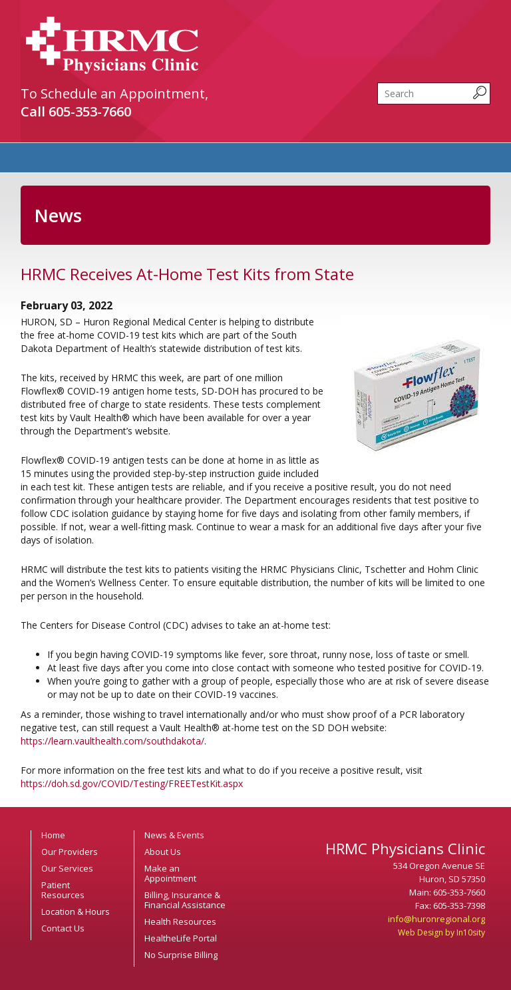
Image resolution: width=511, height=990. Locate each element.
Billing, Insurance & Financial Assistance (185, 900)
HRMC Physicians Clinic (112, 45)
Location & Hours (75, 911)
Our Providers (69, 852)
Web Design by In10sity (441, 932)
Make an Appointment (170, 873)
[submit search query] (479, 92)
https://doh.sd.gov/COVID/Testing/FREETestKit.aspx (132, 783)
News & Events (174, 835)
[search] (433, 93)
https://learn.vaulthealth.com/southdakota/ (112, 741)
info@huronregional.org (436, 919)
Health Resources (180, 921)
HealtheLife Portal (180, 938)
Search (377, 82)
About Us (162, 852)
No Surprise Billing (181, 955)
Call (76, 111)
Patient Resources (63, 890)
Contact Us (63, 928)
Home (53, 835)
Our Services (67, 868)
